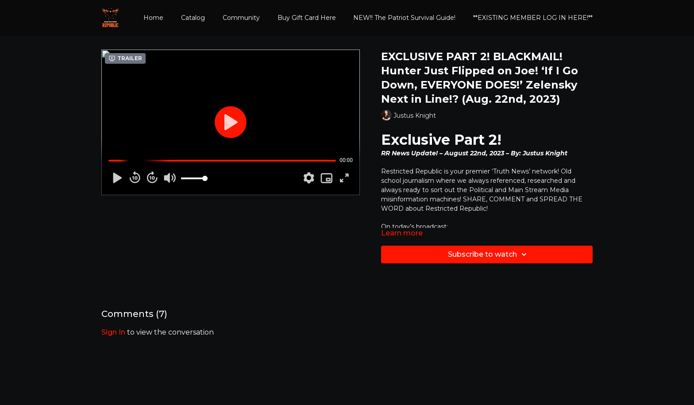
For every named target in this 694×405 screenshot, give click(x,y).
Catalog (193, 18)
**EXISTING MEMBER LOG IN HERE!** (533, 18)
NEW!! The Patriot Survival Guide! (404, 18)
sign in (113, 332)
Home (153, 18)
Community (241, 18)
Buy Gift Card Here (307, 18)
